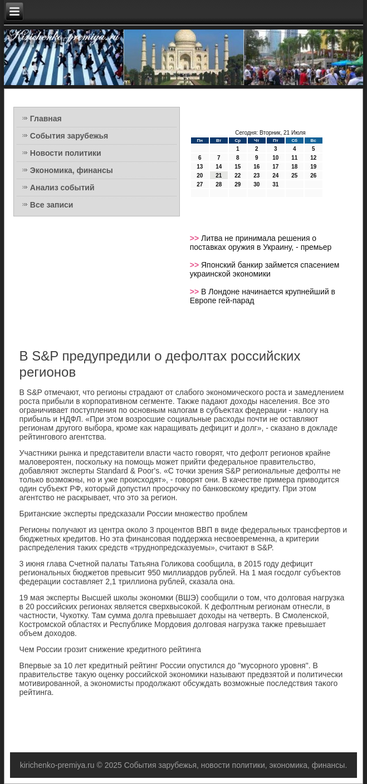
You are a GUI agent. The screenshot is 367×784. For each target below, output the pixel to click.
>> (195, 238)
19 (313, 167)
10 (275, 158)
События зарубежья (69, 135)
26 (313, 175)
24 (275, 175)
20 (200, 175)
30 (256, 184)
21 (219, 175)
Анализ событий (62, 187)
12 (313, 158)
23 (256, 175)
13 (200, 167)
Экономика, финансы (71, 170)
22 (237, 175)
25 (294, 175)
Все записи (52, 204)
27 (200, 184)
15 (237, 167)
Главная (46, 118)
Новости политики (65, 153)
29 (237, 184)
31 (275, 184)
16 (256, 167)
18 (294, 167)
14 (219, 167)
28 (219, 184)
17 (275, 167)
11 (294, 158)
